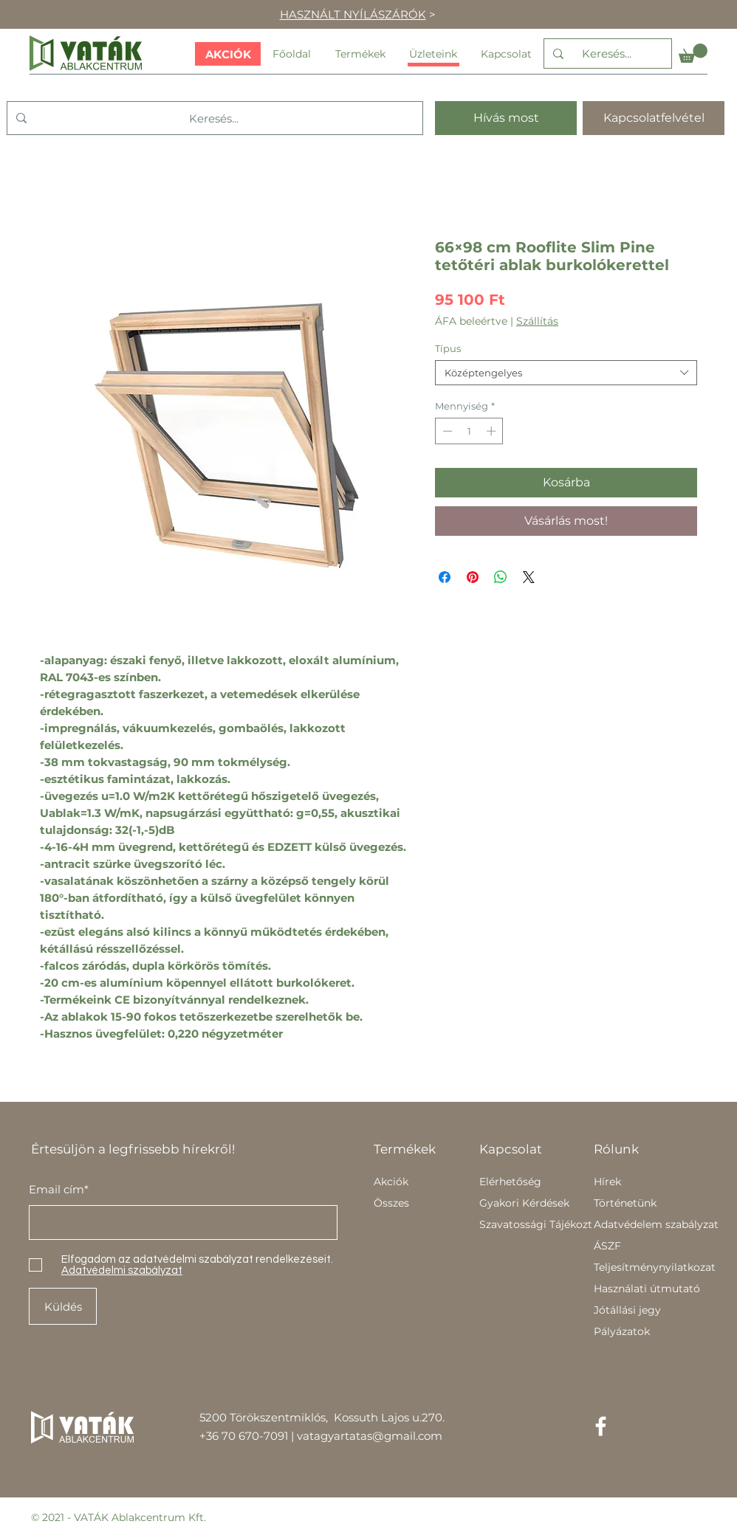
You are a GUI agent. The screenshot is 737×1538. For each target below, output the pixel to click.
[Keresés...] (606, 53)
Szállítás (537, 321)
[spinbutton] (469, 431)
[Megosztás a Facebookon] (444, 577)
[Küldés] (63, 1306)
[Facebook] (601, 1426)
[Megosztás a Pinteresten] (472, 577)
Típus (448, 348)
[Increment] (492, 431)
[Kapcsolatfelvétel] (653, 118)
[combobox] (566, 372)
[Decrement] (446, 431)
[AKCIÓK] (228, 54)
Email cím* (59, 1189)
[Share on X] (529, 577)
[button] (693, 53)
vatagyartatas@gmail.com (369, 1436)
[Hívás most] (506, 118)
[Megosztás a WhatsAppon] (501, 577)
